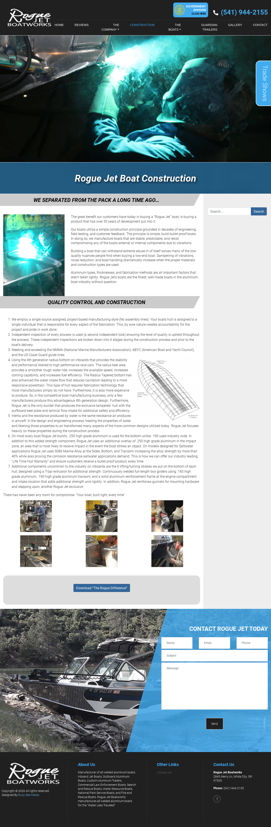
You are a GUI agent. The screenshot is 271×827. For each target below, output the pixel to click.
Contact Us (164, 772)
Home (59, 25)
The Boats (174, 27)
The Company (110, 27)
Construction (142, 25)
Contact (260, 25)
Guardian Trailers (209, 27)
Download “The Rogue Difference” (101, 588)
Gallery (235, 25)
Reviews (81, 25)
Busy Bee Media (28, 795)
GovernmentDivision (196, 9)
